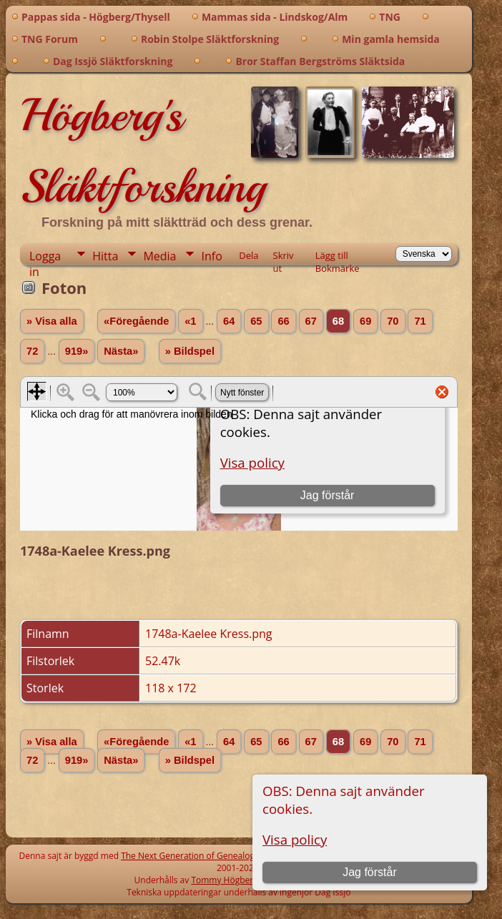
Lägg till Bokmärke (337, 257)
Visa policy (294, 839)
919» (77, 351)
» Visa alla (51, 321)
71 (419, 321)
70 (392, 321)
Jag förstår (370, 872)
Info (211, 256)
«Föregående (136, 321)
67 (311, 321)
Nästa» (121, 351)
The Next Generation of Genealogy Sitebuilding (214, 856)
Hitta (105, 256)
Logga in (45, 256)
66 (283, 321)
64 (229, 321)
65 (256, 321)
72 (32, 351)
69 (365, 321)
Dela (248, 255)
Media (159, 256)
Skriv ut (283, 257)
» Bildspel (190, 351)
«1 (190, 321)
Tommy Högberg (224, 880)
